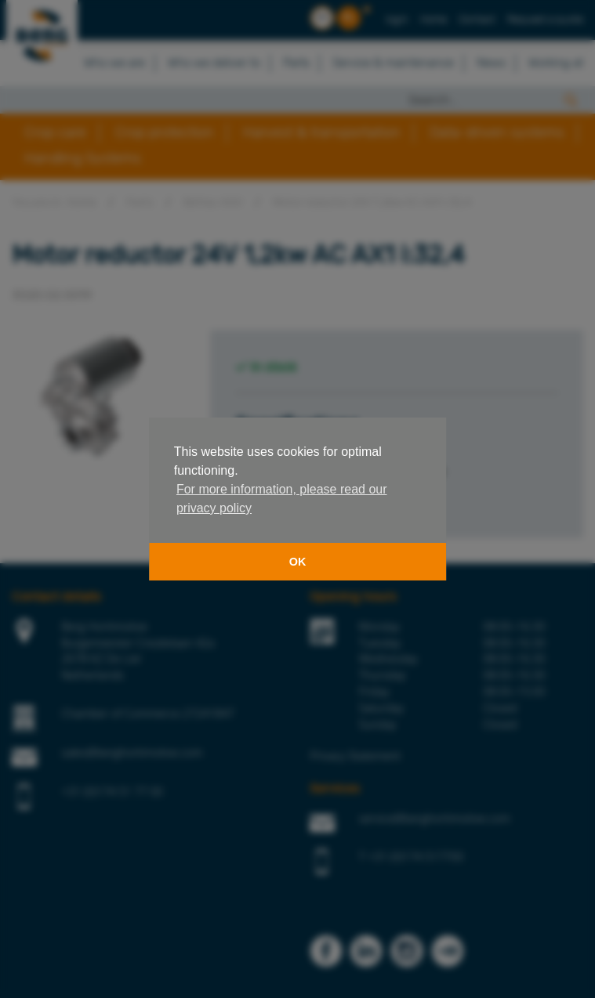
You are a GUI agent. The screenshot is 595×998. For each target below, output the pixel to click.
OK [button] (298, 561)
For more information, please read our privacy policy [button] (281, 499)
